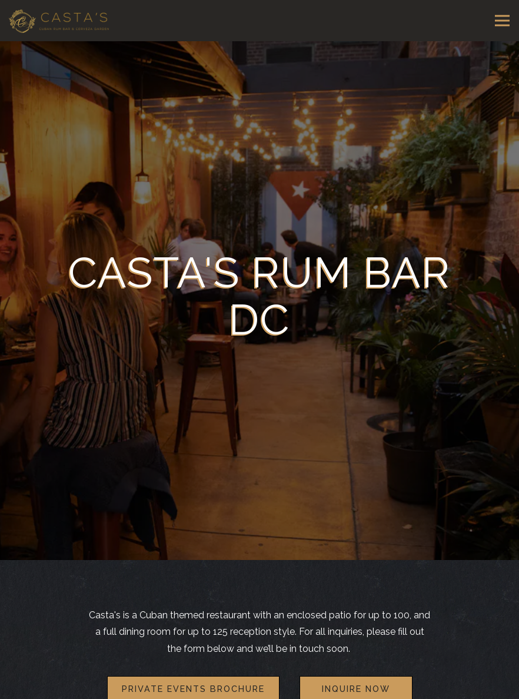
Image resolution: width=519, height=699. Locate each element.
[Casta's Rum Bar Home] (59, 20)
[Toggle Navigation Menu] (502, 21)
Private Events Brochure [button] (193, 670)
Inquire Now (356, 670)
